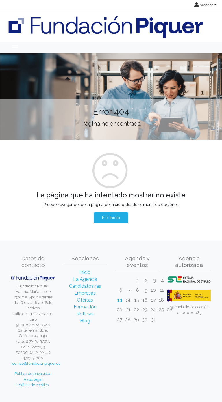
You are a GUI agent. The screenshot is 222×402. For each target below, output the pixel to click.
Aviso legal (33, 379)
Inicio (84, 272)
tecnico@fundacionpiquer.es (35, 363)
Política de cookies (33, 385)
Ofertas (85, 300)
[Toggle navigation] (15, 47)
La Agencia (85, 279)
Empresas (85, 293)
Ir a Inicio (111, 217)
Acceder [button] (204, 5)
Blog (85, 321)
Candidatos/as (85, 286)
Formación (85, 307)
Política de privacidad (33, 373)
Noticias (85, 314)
